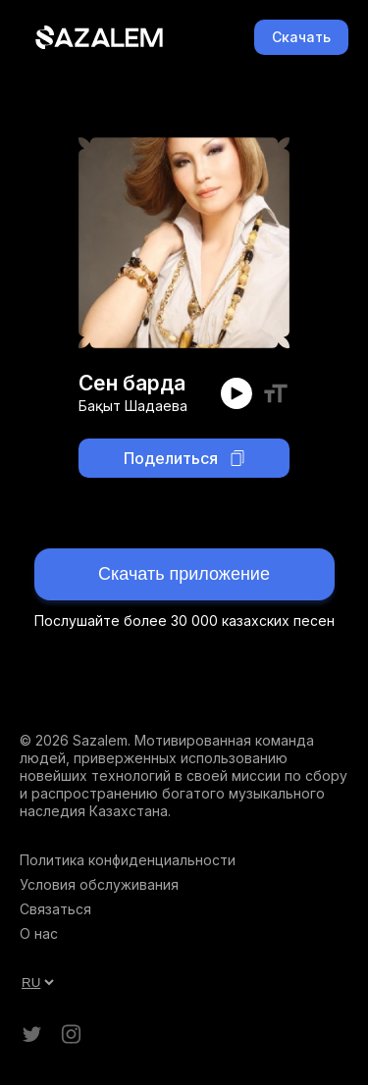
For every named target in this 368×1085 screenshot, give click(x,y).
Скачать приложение (184, 574)
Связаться (55, 909)
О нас (39, 933)
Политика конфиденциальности (128, 860)
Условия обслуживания (99, 884)
